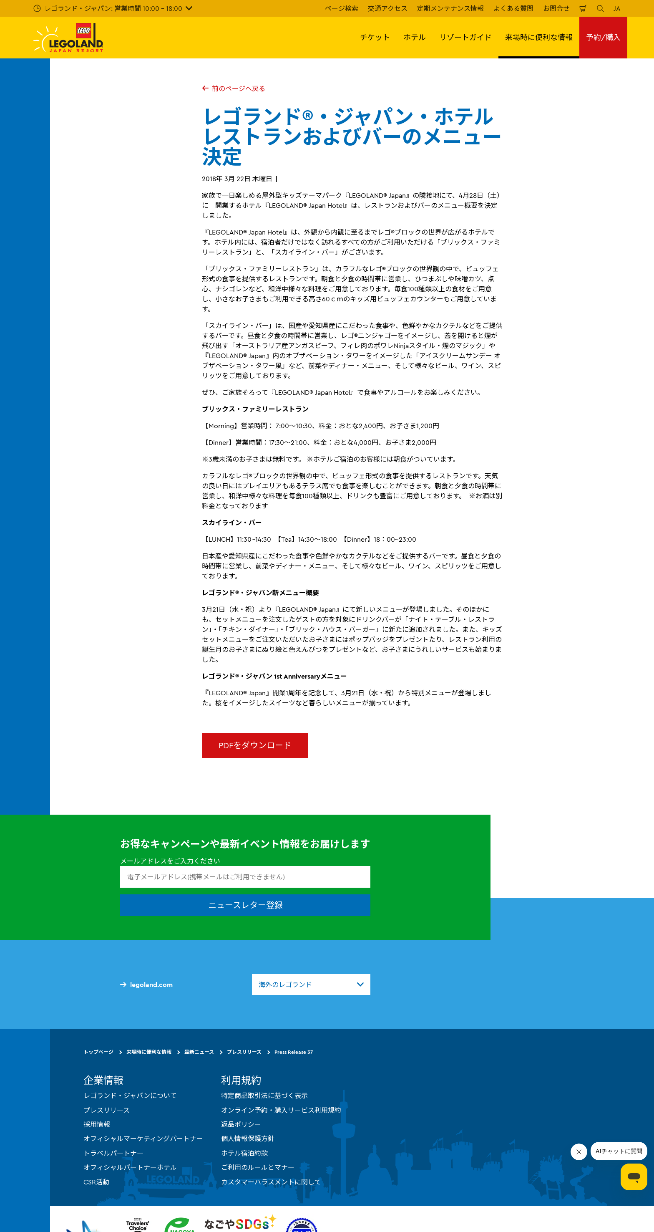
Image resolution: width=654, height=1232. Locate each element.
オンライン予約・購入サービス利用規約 (281, 1110)
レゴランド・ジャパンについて (130, 1095)
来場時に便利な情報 (148, 1052)
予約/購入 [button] (603, 37)
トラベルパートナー (113, 1153)
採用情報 (96, 1124)
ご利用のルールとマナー (257, 1167)
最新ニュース (199, 1052)
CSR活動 (96, 1182)
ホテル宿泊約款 (244, 1153)
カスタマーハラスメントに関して (271, 1182)
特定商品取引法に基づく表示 (264, 1095)
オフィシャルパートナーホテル (130, 1167)
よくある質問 (513, 8)
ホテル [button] (414, 37)
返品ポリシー (241, 1124)
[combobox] (311, 984)
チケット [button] (375, 37)
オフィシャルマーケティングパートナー (143, 1138)
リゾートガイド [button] (465, 37)
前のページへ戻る (233, 88)
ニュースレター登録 (245, 905)
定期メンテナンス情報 (450, 8)
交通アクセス (387, 8)
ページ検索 (341, 8)
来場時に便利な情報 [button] (539, 37)
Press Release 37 (293, 1052)
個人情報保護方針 (247, 1138)
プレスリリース (244, 1052)
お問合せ (556, 8)
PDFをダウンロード (255, 745)
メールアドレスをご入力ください (170, 861)
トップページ (98, 1052)
